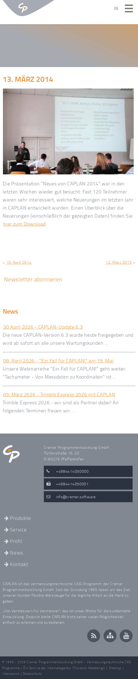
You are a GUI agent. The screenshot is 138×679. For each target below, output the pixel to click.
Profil (16, 541)
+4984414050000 (72, 471)
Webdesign (96, 668)
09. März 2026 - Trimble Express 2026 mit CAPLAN (59, 394)
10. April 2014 (18, 262)
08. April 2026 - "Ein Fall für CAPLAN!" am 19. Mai (58, 360)
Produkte (20, 518)
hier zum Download (24, 224)
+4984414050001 (72, 483)
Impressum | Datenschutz (22, 673)
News (16, 553)
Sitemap (115, 668)
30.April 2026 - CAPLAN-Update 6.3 (43, 327)
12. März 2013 (119, 262)
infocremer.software (76, 496)
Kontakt (19, 564)
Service (18, 530)
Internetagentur (59, 668)
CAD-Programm (88, 583)
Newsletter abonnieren (33, 279)
